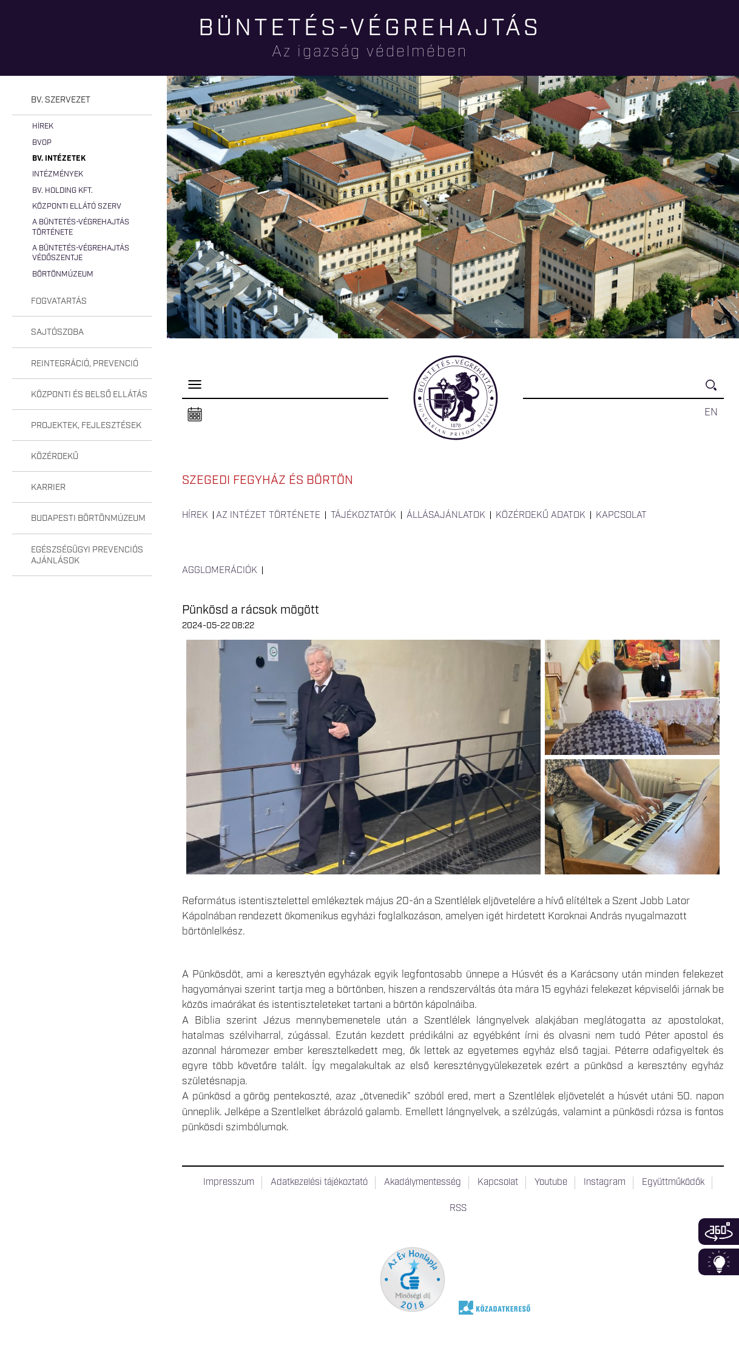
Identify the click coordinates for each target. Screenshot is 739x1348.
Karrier (48, 487)
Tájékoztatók (363, 515)
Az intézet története (268, 515)
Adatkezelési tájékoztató (319, 1182)
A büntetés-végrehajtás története (80, 227)
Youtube (551, 1182)
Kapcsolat (621, 515)
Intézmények (57, 174)
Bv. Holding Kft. (62, 191)
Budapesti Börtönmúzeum (88, 518)
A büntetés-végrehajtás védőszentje (80, 253)
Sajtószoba (57, 332)
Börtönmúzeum (62, 274)
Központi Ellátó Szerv (76, 206)
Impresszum (228, 1182)
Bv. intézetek (59, 158)
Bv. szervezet (60, 100)
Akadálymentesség (422, 1182)
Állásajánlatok (446, 515)
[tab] (82, 100)
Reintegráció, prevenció (84, 363)
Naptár (195, 414)
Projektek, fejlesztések (86, 425)
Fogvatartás (59, 301)
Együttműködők (673, 1182)
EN (711, 412)
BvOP (42, 143)
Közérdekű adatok (540, 515)
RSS (458, 1208)
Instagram (605, 1182)
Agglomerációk (219, 571)
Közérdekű (54, 456)
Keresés (715, 390)
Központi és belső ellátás (89, 394)
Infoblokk (718, 1262)
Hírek (42, 126)
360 (718, 1231)
